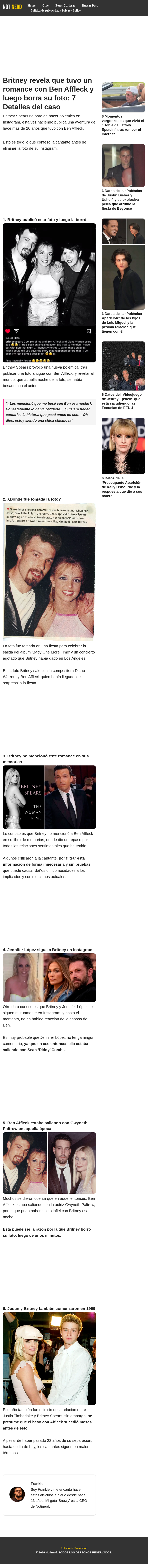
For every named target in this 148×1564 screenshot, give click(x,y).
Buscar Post (90, 5)
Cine (45, 5)
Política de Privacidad (74, 1548)
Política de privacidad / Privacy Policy (56, 10)
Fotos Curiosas (65, 5)
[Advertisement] (74, 44)
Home (31, 5)
